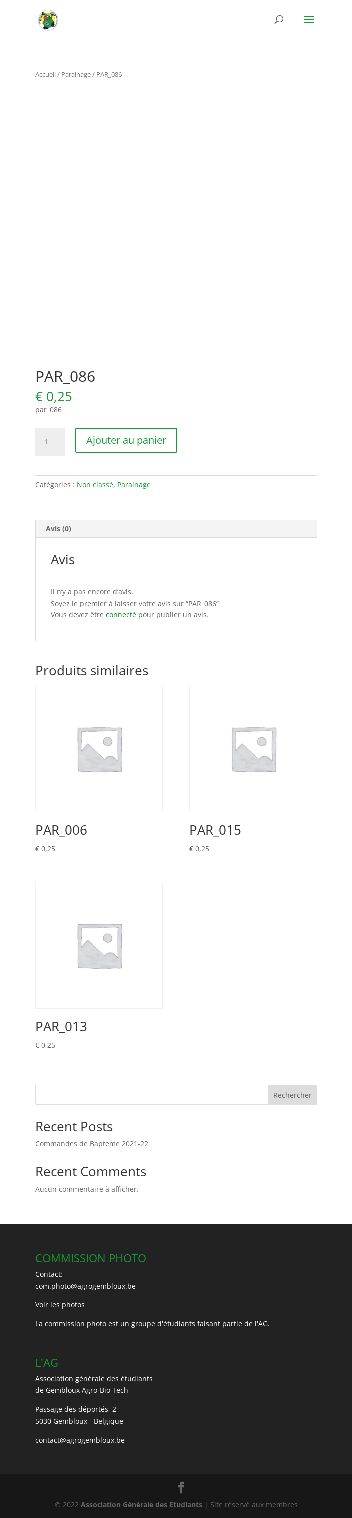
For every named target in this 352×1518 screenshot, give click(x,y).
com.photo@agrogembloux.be (85, 1286)
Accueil (45, 74)
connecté (121, 614)
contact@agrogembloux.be (80, 1440)
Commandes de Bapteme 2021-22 (91, 1143)
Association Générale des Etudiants (140, 1504)
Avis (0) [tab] (58, 528)
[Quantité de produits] (50, 442)
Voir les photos (60, 1304)
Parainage (76, 74)
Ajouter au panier (126, 440)
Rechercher (292, 1095)
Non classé (95, 484)
